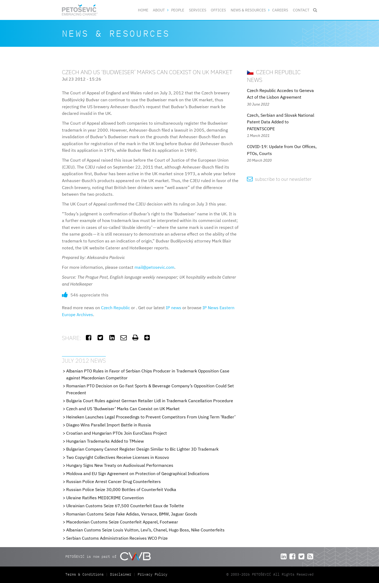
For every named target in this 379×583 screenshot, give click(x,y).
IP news (173, 307)
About (159, 9)
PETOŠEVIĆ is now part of (108, 556)
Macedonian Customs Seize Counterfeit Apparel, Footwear (122, 522)
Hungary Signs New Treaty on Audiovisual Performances (119, 465)
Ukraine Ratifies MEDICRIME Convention (105, 497)
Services (197, 9)
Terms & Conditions (85, 574)
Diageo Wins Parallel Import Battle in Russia (108, 424)
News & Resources (248, 9)
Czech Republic (115, 307)
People (177, 9)
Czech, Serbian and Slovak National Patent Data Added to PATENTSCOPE (280, 121)
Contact (301, 9)
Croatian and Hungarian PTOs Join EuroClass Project (116, 433)
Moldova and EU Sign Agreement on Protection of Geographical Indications (137, 473)
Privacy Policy (152, 574)
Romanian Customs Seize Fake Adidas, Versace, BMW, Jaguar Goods (131, 514)
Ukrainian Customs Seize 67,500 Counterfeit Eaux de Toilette (125, 505)
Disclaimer (120, 574)
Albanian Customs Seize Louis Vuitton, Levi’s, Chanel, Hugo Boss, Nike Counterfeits (145, 529)
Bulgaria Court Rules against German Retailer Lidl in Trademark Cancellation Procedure (149, 400)
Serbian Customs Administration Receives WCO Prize (117, 538)
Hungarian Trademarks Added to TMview (105, 441)
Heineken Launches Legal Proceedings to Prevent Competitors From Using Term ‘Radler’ (150, 417)
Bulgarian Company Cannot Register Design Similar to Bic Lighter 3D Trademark (142, 449)
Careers (280, 9)
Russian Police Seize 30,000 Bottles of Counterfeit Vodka (121, 489)
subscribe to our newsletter (279, 179)
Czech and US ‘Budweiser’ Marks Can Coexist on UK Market (123, 408)
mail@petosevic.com (154, 267)
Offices (218, 9)
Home (143, 9)
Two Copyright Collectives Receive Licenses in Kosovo (117, 457)
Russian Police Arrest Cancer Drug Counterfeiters (113, 481)
